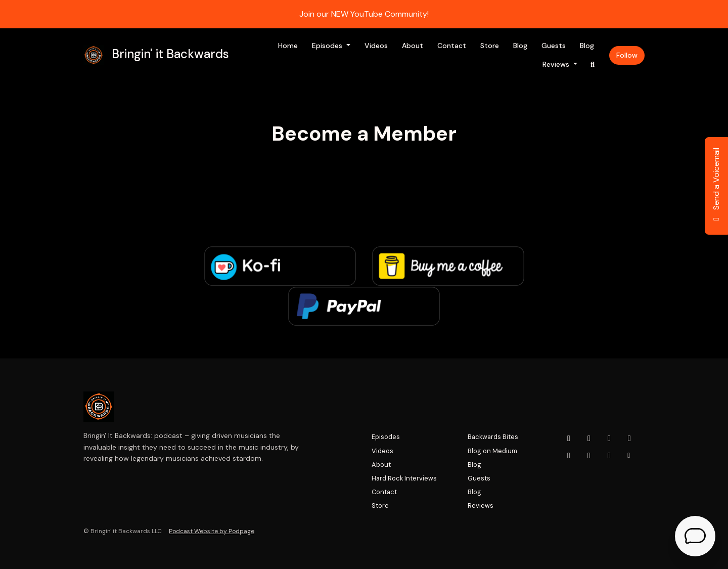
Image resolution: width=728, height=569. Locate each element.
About (412, 45)
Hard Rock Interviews (404, 478)
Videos (376, 45)
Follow (627, 55)
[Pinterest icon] (609, 455)
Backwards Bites (493, 436)
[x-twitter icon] (629, 438)
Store (489, 45)
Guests (553, 45)
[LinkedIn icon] (569, 455)
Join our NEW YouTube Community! (364, 14)
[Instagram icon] (589, 438)
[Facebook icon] (609, 438)
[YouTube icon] (569, 438)
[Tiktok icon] (589, 455)
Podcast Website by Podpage (211, 531)
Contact (451, 45)
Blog (520, 45)
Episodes (328, 45)
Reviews (556, 64)
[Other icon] (630, 455)
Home (288, 45)
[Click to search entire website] (593, 64)
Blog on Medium (492, 451)
